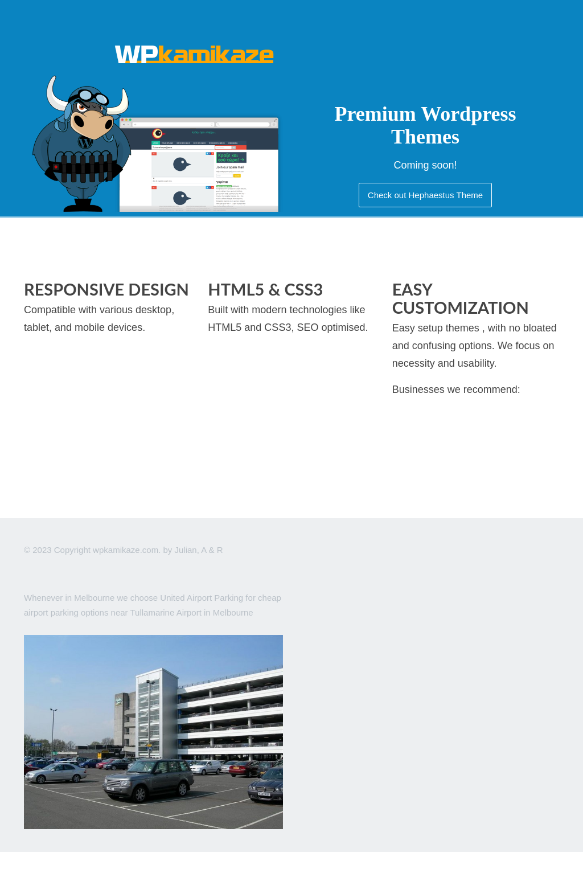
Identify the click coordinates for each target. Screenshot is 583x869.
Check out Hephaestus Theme (425, 195)
